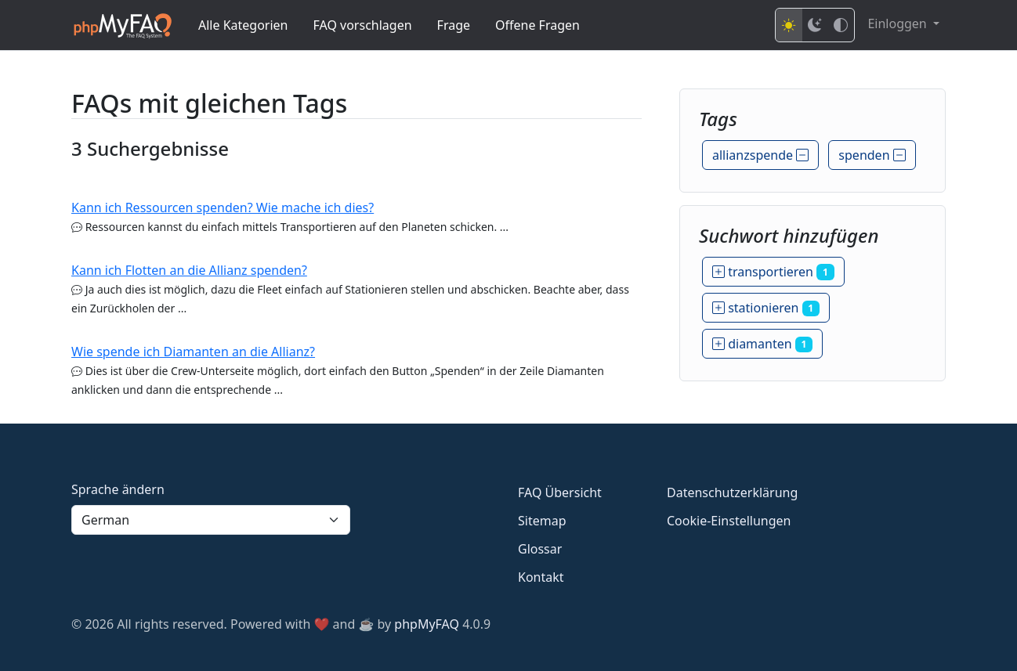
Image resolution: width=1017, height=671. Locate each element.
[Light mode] (789, 25)
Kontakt (541, 577)
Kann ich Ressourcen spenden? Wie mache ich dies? (222, 207)
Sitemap (542, 520)
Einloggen (898, 23)
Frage (453, 25)
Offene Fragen (537, 25)
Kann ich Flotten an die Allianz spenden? (189, 270)
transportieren (773, 271)
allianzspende (760, 155)
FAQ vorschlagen (362, 25)
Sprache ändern (118, 489)
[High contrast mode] (840, 25)
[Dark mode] (815, 25)
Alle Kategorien (243, 25)
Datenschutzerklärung (732, 492)
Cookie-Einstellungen (729, 520)
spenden (871, 155)
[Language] (210, 520)
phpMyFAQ (426, 624)
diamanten (762, 343)
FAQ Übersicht (560, 492)
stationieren (766, 307)
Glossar (540, 548)
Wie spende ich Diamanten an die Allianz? (193, 351)
